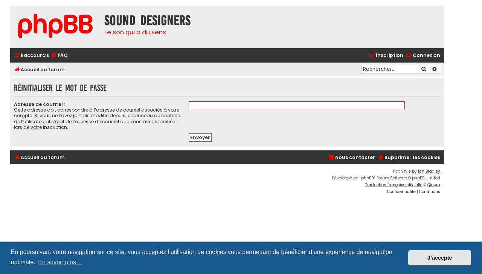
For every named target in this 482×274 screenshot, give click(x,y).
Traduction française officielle (394, 185)
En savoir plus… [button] (60, 262)
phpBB (367, 178)
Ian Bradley (429, 171)
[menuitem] (59, 56)
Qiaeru (433, 185)
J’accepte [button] (439, 258)
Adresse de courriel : (39, 104)
